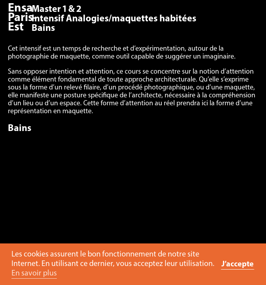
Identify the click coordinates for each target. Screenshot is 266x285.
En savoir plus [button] (34, 273)
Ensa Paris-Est (22, 18)
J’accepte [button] (237, 264)
